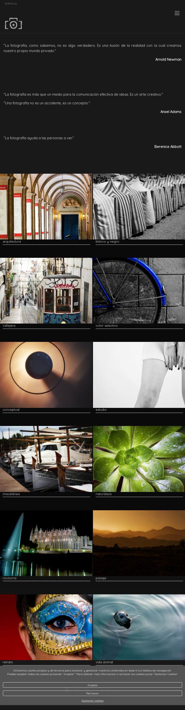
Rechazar (92, 693)
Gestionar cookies (92, 700)
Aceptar (92, 685)
